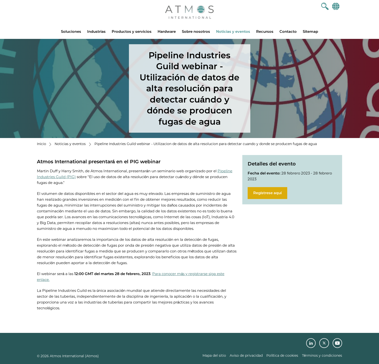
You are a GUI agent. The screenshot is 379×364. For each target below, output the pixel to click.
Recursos (264, 31)
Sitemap (310, 31)
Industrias (96, 31)
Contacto (288, 31)
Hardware (167, 31)
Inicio (41, 144)
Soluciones (71, 31)
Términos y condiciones (322, 355)
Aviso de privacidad (246, 355)
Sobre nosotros (196, 31)
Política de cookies (282, 355)
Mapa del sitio (214, 355)
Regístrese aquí (267, 193)
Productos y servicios (132, 31)
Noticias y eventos (233, 31)
